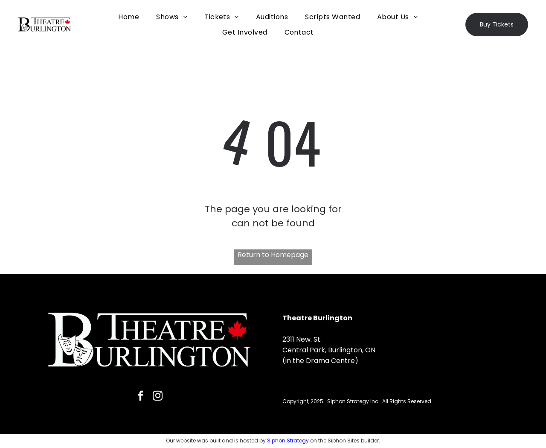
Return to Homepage (273, 255)
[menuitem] (129, 16)
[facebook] (140, 396)
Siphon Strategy (288, 440)
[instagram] (157, 396)
